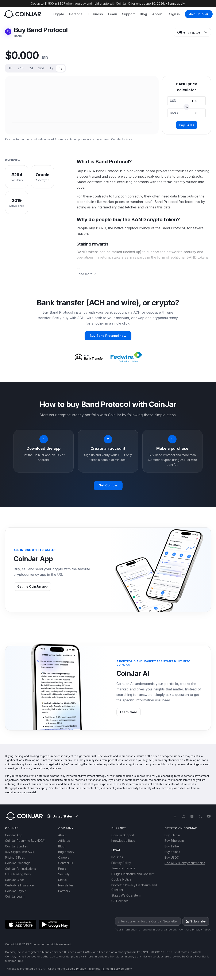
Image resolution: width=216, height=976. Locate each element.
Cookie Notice (121, 879)
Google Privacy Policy (80, 968)
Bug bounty (66, 852)
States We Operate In (126, 895)
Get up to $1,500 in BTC (47, 3)
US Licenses (119, 901)
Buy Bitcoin (172, 835)
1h (10, 68)
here (90, 956)
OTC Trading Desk (18, 874)
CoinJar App (13, 835)
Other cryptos (192, 32)
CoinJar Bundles (16, 846)
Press (62, 868)
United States (62, 816)
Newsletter (65, 885)
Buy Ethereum (174, 840)
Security (64, 874)
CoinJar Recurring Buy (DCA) (25, 840)
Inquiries (117, 857)
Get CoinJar (108, 485)
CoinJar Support (122, 835)
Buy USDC (172, 857)
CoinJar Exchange (18, 863)
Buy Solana (172, 852)
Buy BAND (186, 125)
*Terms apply (175, 3)
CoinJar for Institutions (20, 868)
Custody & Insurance (19, 885)
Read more (86, 274)
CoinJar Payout (15, 891)
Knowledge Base (123, 840)
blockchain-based (141, 171)
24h (21, 68)
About (157, 14)
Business (95, 14)
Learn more (128, 712)
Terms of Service (123, 868)
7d (31, 68)
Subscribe (196, 921)
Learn (112, 14)
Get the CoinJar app (32, 586)
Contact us (65, 863)
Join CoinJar (198, 14)
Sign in (174, 14)
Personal (76, 14)
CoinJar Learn (14, 896)
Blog (143, 14)
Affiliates (64, 840)
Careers (63, 857)
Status (62, 880)
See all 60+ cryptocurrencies (185, 863)
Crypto (58, 14)
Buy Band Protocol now (108, 336)
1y (51, 68)
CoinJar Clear (14, 880)
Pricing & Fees (15, 857)
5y (60, 68)
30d (41, 68)
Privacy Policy (121, 863)
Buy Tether (172, 846)
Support (128, 14)
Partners (64, 891)
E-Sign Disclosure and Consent (132, 874)
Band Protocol (173, 228)
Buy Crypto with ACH (19, 852)
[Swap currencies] (186, 106)
